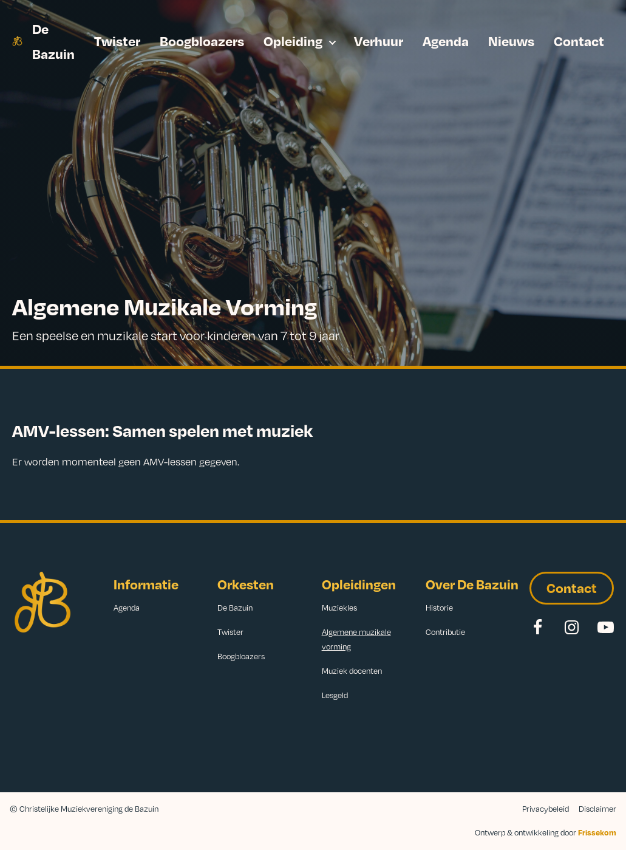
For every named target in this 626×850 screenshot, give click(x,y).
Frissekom (597, 832)
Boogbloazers (202, 40)
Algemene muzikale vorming (356, 639)
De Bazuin (53, 41)
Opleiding (293, 40)
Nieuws (511, 40)
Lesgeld (335, 695)
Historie (439, 607)
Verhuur (378, 40)
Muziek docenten (352, 670)
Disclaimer (597, 808)
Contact (579, 40)
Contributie (445, 631)
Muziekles (339, 607)
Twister (117, 40)
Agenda (446, 40)
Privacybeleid (545, 808)
